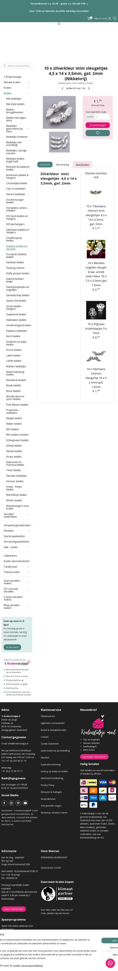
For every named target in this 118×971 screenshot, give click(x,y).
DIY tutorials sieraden (17, 590)
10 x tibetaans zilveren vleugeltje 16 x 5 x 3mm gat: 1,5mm (96, 377)
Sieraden (17, 530)
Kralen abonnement (14, 909)
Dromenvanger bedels (15, 201)
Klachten (45, 757)
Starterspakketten (14, 536)
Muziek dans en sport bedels (15, 398)
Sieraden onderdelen (17, 515)
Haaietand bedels (16, 314)
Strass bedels (14, 456)
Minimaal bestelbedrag (52, 778)
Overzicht (45, 164)
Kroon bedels (14, 350)
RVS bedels (12, 429)
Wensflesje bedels (16, 495)
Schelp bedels (14, 445)
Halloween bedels (16, 320)
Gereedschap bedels (17, 295)
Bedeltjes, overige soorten (16, 152)
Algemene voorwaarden (53, 723)
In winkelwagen (98, 125)
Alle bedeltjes (13, 98)
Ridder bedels (14, 423)
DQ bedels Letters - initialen (17, 209)
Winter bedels (14, 500)
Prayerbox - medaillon (13, 411)
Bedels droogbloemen (14, 111)
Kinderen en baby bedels (16, 343)
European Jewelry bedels (16, 255)
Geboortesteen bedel (15, 280)
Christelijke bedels (16, 183)
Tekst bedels (13, 470)
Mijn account (102, 18)
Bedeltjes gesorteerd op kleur (18, 128)
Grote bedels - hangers (14, 307)
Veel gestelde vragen (51, 805)
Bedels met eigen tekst (16, 119)
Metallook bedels (16, 380)
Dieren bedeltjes (18, 194)
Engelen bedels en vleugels (16, 247)
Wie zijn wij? (7, 860)
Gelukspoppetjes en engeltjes (17, 288)
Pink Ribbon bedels (17, 404)
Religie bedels (14, 418)
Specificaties (82, 164)
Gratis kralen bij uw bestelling (55, 750)
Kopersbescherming (51, 764)
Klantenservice (48, 716)
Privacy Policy (47, 785)
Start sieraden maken (17, 582)
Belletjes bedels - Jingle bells (16, 160)
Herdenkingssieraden (18, 325)
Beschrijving (62, 164)
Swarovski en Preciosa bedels (15, 463)
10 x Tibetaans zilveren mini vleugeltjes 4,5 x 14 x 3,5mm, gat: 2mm (96, 215)
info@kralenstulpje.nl (18, 743)
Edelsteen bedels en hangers (17, 231)
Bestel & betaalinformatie (53, 730)
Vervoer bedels (15, 481)
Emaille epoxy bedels (14, 239)
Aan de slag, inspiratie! (12, 857)
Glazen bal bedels (16, 300)
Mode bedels (13, 385)
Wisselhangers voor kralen (17, 507)
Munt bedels (13, 391)
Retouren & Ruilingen (51, 792)
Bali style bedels (15, 104)
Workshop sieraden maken (54, 812)
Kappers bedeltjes (16, 330)
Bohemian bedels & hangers (17, 176)
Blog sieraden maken (17, 606)
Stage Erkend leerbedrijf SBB (15, 864)
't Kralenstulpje (12, 76)
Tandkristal (17, 566)
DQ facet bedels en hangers (17, 217)
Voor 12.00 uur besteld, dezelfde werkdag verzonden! (59, 11)
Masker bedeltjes (16, 366)
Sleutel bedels (14, 451)
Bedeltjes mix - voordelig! (14, 144)
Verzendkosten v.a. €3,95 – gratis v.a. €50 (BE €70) (58, 3)
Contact (45, 736)
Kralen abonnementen (17, 561)
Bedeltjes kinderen (17, 136)
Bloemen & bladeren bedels (18, 168)
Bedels (17, 93)
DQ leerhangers (15, 224)
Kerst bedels (13, 336)
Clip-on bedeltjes (16, 188)
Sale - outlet (17, 547)
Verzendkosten (48, 798)
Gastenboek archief (51, 867)
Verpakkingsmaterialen (18, 525)
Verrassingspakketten (16, 541)
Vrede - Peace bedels (14, 488)
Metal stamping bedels (15, 373)
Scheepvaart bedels (17, 440)
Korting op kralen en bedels (54, 771)
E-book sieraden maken (13, 598)
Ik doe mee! (12, 647)
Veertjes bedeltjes (16, 475)
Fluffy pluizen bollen (17, 273)
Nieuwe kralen (17, 82)
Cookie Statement (50, 743)
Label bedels (13, 355)
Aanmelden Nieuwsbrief (94, 756)
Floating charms (15, 268)
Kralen (17, 87)
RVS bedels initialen (17, 434)
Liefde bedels (13, 360)
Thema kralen (17, 572)
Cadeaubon (10, 555)
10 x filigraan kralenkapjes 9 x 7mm (96, 328)
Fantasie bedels (15, 262)
